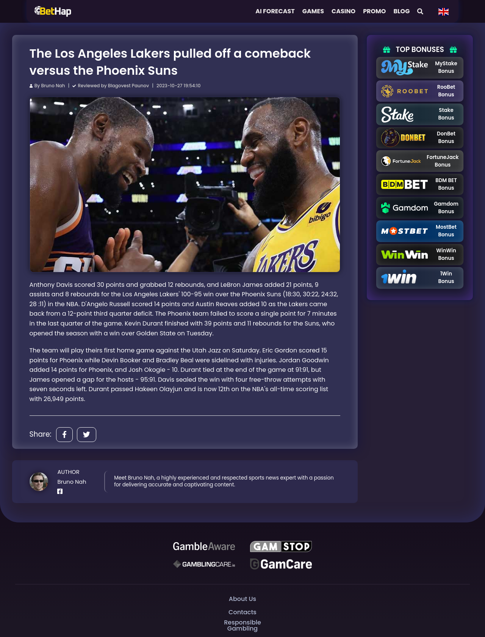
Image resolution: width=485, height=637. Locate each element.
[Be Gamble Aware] (204, 546)
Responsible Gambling (242, 625)
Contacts (242, 611)
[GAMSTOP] (281, 546)
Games (313, 11)
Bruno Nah (53, 85)
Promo (374, 11)
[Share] (64, 434)
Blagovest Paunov (128, 85)
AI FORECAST (275, 11)
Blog (401, 11)
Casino (343, 11)
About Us (242, 598)
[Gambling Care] (204, 563)
